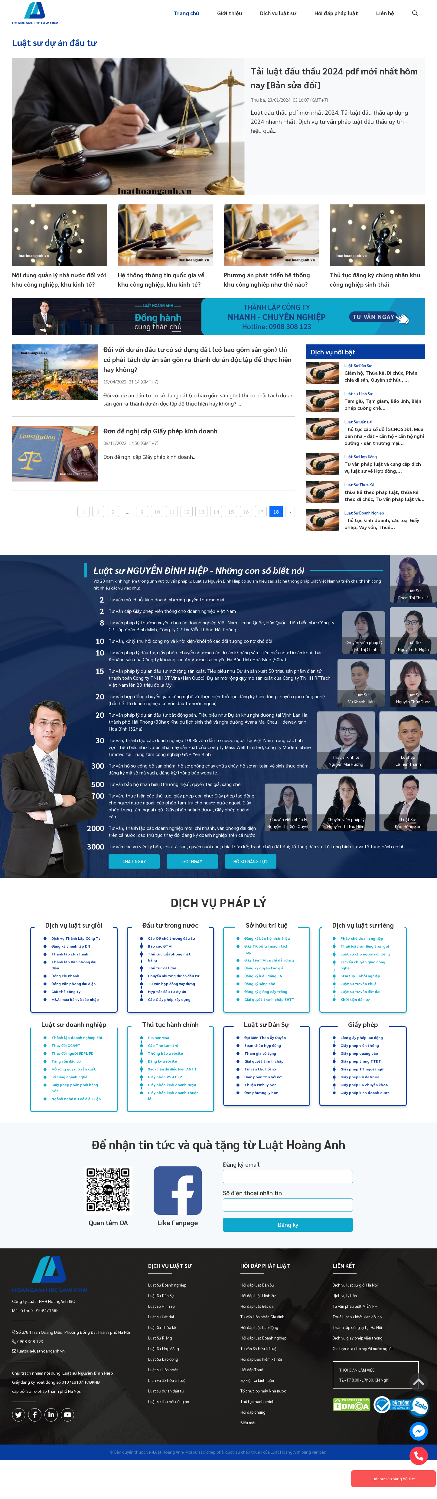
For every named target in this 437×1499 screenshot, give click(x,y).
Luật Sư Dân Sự (357, 365)
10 (157, 511)
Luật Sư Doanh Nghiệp (364, 512)
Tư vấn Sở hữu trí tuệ (259, 1372)
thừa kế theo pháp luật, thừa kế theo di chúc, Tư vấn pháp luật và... (384, 495)
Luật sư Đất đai (161, 1340)
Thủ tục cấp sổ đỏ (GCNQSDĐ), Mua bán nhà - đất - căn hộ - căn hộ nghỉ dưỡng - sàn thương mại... (384, 436)
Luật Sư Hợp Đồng (360, 456)
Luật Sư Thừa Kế (359, 484)
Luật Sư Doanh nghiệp (167, 1308)
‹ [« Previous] (83, 511)
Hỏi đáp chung (253, 1435)
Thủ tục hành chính (258, 1425)
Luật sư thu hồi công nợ (169, 1425)
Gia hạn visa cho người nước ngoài (363, 1372)
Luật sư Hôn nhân (163, 1393)
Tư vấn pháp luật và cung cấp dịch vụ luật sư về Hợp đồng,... (382, 467)
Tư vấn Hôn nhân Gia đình (263, 1340)
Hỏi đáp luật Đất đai (258, 1330)
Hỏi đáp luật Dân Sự (257, 1308)
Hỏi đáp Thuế (252, 1393)
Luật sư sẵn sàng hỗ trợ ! (393, 1478)
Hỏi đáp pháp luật (336, 13)
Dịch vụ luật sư (278, 13)
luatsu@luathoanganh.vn (41, 1374)
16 (246, 511)
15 (231, 511)
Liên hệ (385, 13)
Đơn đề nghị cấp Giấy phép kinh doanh (160, 430)
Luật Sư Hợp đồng (163, 1372)
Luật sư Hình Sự (358, 393)
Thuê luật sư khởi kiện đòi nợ (357, 1340)
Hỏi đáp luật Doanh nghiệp (264, 1361)
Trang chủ (186, 13)
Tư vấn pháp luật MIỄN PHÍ (356, 1330)
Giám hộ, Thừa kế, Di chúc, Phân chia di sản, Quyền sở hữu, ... (380, 376)
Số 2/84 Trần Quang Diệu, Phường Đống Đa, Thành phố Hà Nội (73, 1356)
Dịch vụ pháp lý (219, 902)
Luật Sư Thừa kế (162, 1351)
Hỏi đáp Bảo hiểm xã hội (261, 1383)
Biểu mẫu (249, 1446)
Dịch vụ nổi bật (333, 351)
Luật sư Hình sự (161, 1330)
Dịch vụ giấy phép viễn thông (358, 1361)
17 (261, 511)
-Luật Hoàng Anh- (168, 1475)
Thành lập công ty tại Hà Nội (357, 1351)
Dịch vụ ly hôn (345, 1319)
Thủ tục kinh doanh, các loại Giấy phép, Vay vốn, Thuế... (381, 523)
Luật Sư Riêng (160, 1361)
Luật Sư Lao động (163, 1383)
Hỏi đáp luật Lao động (260, 1351)
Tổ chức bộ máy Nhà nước (263, 1414)
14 (216, 511)
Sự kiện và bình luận (257, 1404)
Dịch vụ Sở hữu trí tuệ (167, 1404)
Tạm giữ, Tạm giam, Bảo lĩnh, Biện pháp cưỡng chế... (382, 404)
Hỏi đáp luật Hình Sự (258, 1319)
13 (201, 511)
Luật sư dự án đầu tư (54, 42)
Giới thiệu (229, 13)
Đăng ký (288, 1249)
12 (187, 511)
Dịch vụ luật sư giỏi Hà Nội (355, 1308)
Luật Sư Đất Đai (358, 421)
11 (172, 511)
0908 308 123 (30, 1365)
